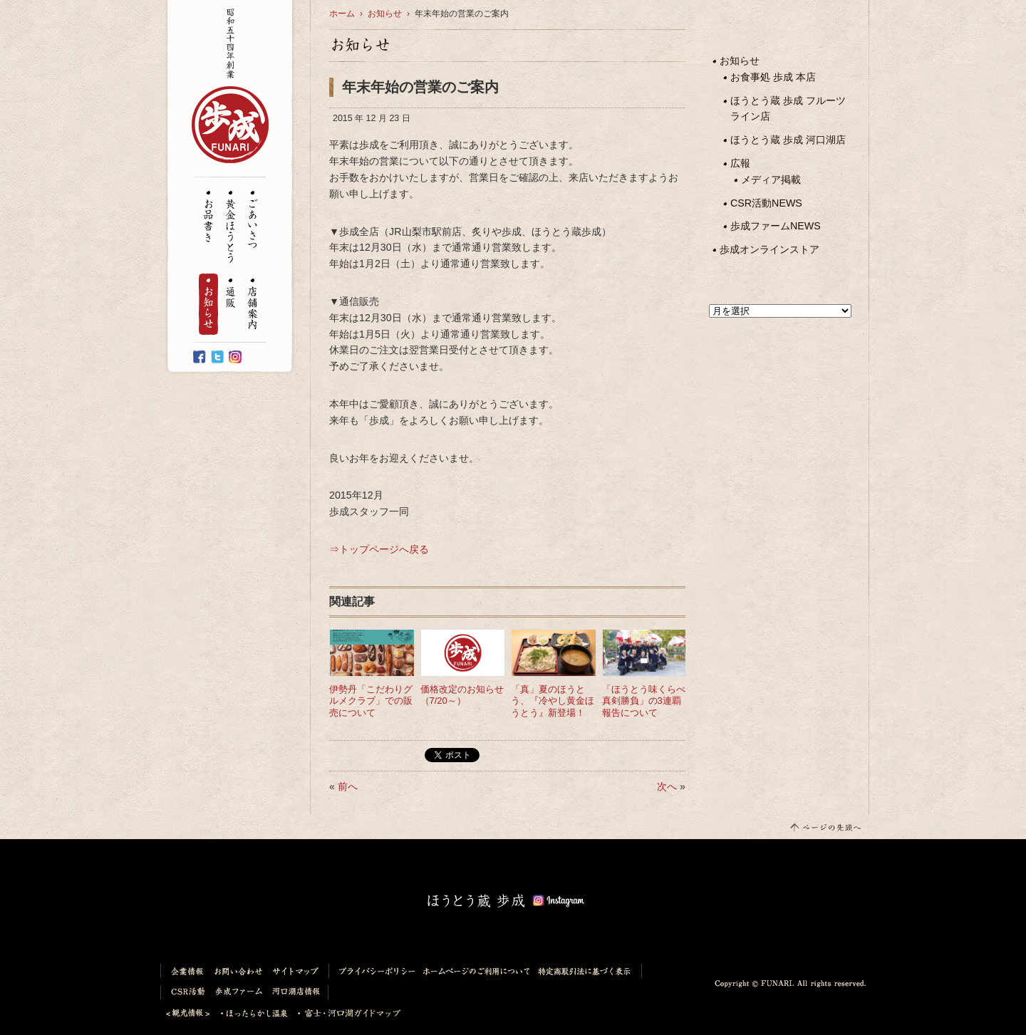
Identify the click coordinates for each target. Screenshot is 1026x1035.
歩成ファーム (239, 992)
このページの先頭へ (824, 826)
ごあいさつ (252, 220)
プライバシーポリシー (374, 971)
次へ (667, 786)
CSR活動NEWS (766, 203)
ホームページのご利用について (477, 971)
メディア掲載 (771, 179)
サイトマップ (298, 971)
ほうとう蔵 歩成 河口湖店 (788, 139)
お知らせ (208, 304)
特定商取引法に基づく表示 (588, 971)
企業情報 (184, 971)
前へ (348, 786)
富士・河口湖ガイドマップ (345, 1014)
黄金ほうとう (230, 227)
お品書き (208, 216)
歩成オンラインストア (769, 249)
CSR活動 (185, 992)
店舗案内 (252, 304)
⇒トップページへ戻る (379, 549)
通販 (230, 294)
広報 (740, 163)
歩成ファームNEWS (775, 226)
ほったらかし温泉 (254, 1014)
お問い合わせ (239, 971)
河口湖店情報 (298, 992)
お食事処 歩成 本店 (773, 77)
